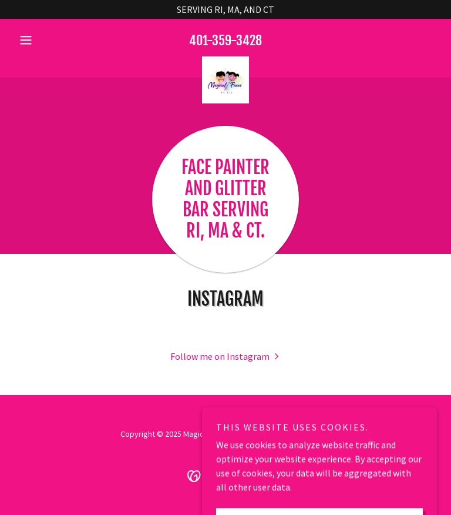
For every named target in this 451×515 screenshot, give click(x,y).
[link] (225, 61)
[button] (46, 40)
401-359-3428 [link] (225, 40)
